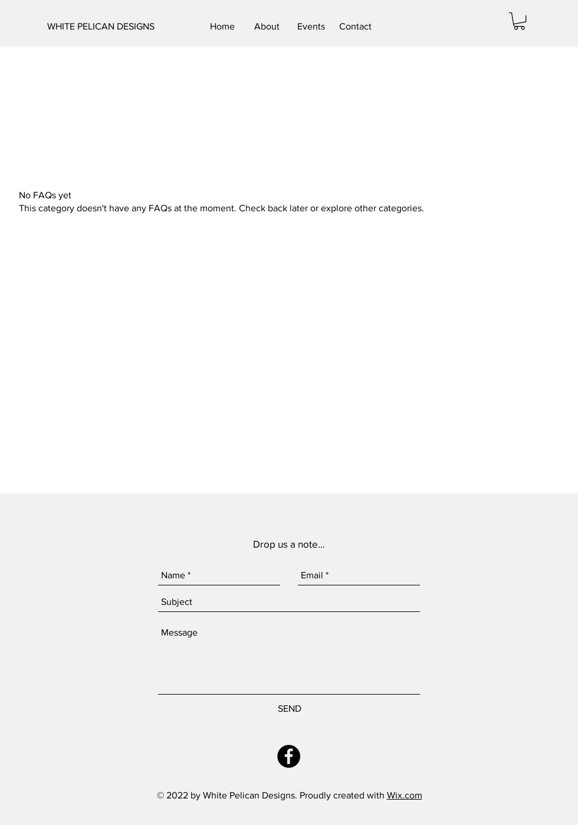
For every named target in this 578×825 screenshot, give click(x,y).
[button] (519, 21)
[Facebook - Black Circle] (288, 756)
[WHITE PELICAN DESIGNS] (105, 26)
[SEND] (289, 708)
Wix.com (404, 795)
